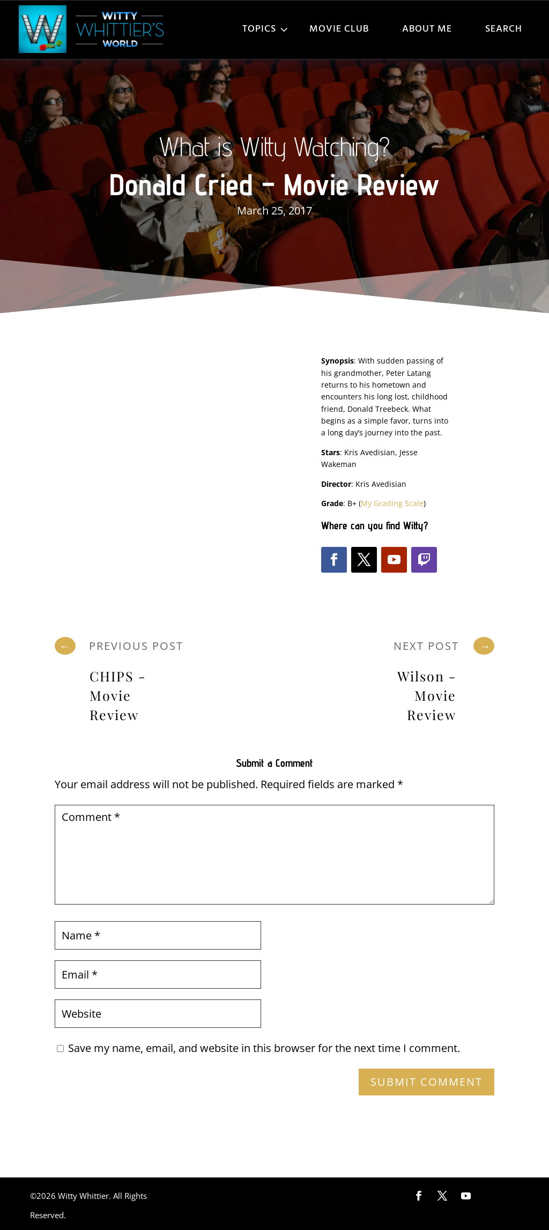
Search (503, 29)
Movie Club (339, 29)
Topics (259, 29)
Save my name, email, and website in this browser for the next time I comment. (264, 1048)
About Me (427, 29)
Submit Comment (426, 1082)
